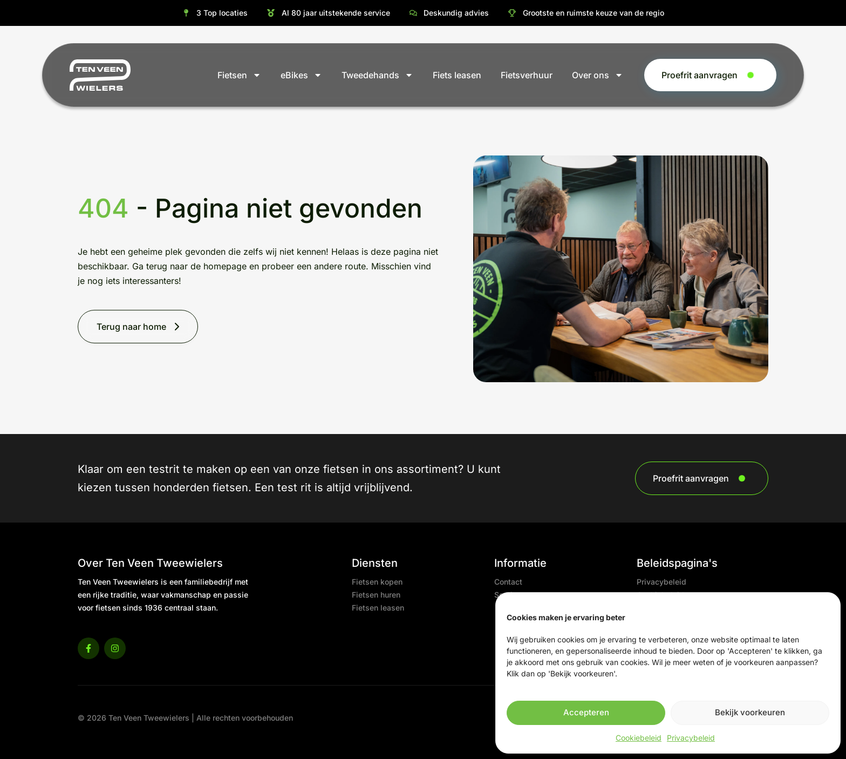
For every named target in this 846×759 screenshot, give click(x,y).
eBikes (301, 75)
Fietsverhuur (526, 75)
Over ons (597, 75)
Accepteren (586, 712)
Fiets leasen (457, 75)
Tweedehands (377, 75)
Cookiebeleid (638, 737)
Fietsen (239, 75)
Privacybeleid (691, 737)
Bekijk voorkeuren (750, 712)
